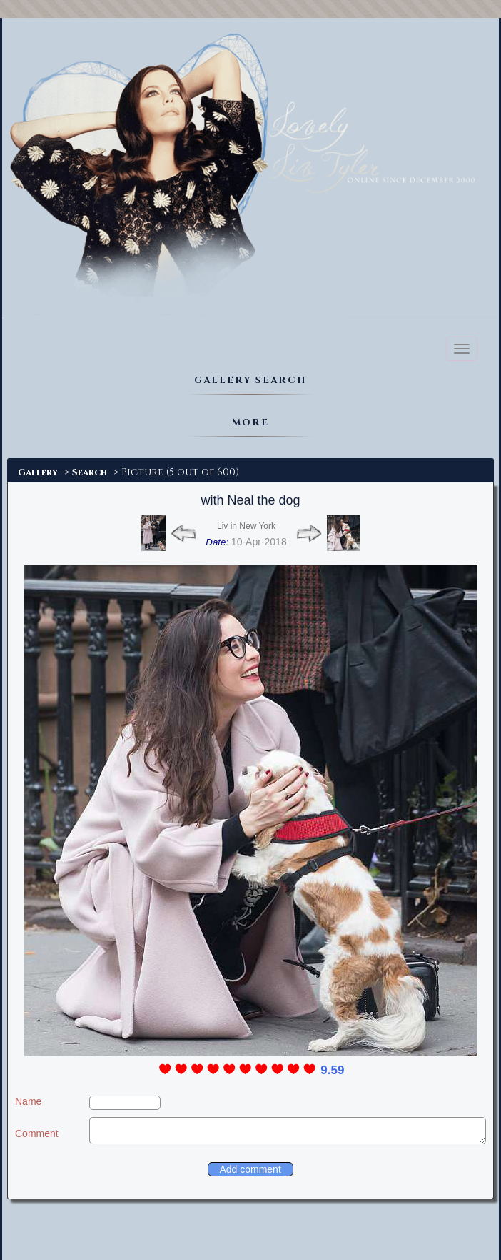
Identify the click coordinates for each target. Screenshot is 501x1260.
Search (89, 472)
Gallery (38, 472)
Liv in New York (246, 526)
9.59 (332, 1070)
